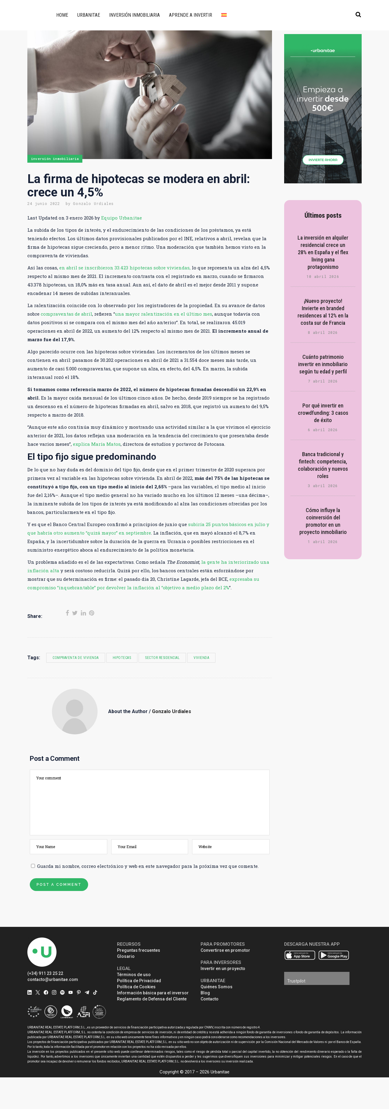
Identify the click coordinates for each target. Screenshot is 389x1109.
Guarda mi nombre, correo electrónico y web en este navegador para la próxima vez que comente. (148, 866)
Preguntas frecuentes (138, 950)
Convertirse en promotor (225, 950)
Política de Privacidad (139, 980)
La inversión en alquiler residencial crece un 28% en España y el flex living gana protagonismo (323, 252)
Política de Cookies (136, 986)
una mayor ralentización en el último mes (163, 314)
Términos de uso (134, 974)
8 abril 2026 (323, 332)
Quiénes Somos (216, 986)
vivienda (201, 658)
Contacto (210, 998)
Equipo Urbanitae (121, 218)
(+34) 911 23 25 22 (45, 973)
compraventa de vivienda (76, 658)
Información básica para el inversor (153, 992)
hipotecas (122, 658)
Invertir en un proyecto (223, 968)
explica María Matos (97, 444)
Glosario (126, 956)
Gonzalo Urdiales (93, 203)
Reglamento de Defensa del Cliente (152, 998)
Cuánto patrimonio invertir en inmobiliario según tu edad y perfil (323, 364)
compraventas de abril (66, 314)
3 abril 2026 (323, 485)
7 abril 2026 (323, 381)
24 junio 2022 (43, 203)
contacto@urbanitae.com (52, 979)
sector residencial (162, 658)
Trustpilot (296, 981)
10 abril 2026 (323, 276)
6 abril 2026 (323, 429)
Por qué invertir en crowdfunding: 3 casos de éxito (323, 412)
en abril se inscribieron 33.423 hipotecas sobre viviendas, (125, 268)
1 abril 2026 (323, 541)
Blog (205, 992)
